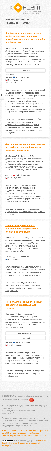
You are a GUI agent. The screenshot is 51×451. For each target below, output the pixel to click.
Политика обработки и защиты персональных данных (24, 436)
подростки (25, 282)
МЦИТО (5, 431)
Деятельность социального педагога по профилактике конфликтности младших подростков (25, 147)
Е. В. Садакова (13, 178)
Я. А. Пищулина (13, 80)
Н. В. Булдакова (21, 175)
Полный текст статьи (25, 333)
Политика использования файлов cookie (24, 433)
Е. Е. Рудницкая (21, 257)
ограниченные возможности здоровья (22, 125)
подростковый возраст (31, 209)
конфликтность (22, 130)
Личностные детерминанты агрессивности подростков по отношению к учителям (21, 228)
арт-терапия (10, 373)
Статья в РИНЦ (25, 70)
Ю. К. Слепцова (21, 342)
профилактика (27, 119)
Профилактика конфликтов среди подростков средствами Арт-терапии (23, 305)
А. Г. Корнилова (13, 345)
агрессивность (24, 285)
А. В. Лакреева (21, 77)
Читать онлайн (25, 338)
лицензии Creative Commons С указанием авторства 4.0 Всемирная (24, 443)
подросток (39, 371)
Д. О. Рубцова (13, 259)
